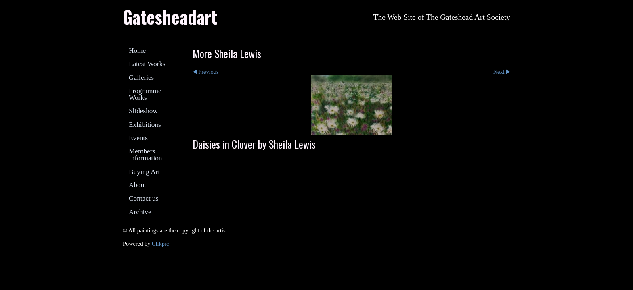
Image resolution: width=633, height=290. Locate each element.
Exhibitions (145, 124)
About (137, 185)
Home (137, 50)
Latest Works (147, 64)
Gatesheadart (170, 16)
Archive (140, 212)
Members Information (145, 154)
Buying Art (144, 172)
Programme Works (145, 94)
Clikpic (160, 243)
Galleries (141, 77)
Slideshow (143, 111)
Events (138, 138)
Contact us (143, 198)
